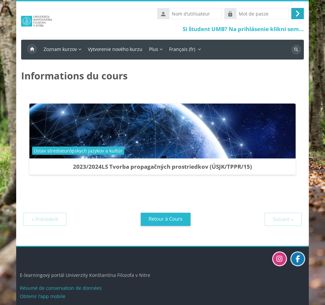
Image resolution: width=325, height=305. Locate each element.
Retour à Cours (165, 218)
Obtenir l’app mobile (42, 296)
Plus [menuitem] (153, 49)
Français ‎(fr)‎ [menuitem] (182, 49)
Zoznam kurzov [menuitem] (60, 49)
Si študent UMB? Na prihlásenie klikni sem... (243, 29)
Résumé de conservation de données (61, 288)
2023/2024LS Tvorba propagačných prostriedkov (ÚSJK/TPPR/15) (162, 166)
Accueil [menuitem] (32, 50)
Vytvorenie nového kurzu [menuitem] (115, 49)
